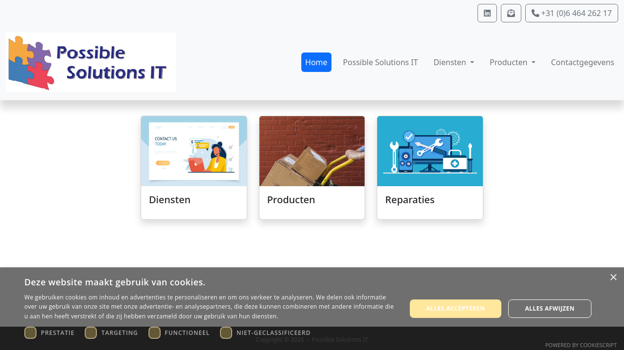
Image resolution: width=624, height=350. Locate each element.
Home (316, 62)
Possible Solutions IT (380, 62)
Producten (291, 200)
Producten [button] (510, 62)
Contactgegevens (582, 62)
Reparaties (410, 200)
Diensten (169, 200)
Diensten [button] (451, 62)
